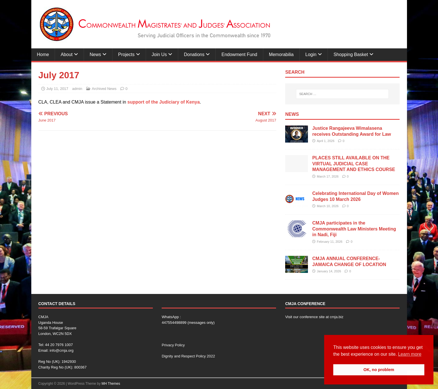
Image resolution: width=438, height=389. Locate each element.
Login (310, 54)
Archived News (104, 89)
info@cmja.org (61, 350)
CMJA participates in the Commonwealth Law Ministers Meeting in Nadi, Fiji (354, 229)
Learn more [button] (409, 354)
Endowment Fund (239, 54)
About (67, 54)
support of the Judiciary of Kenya (164, 102)
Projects (126, 54)
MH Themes (111, 384)
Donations (194, 54)
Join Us (159, 54)
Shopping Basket (351, 54)
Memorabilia (281, 54)
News (95, 54)
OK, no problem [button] (378, 369)
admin (77, 89)
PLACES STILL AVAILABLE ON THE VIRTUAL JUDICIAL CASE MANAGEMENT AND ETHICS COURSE (353, 163)
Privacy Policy (173, 345)
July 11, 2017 (57, 89)
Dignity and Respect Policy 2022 (188, 356)
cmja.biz (337, 317)
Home (43, 54)
